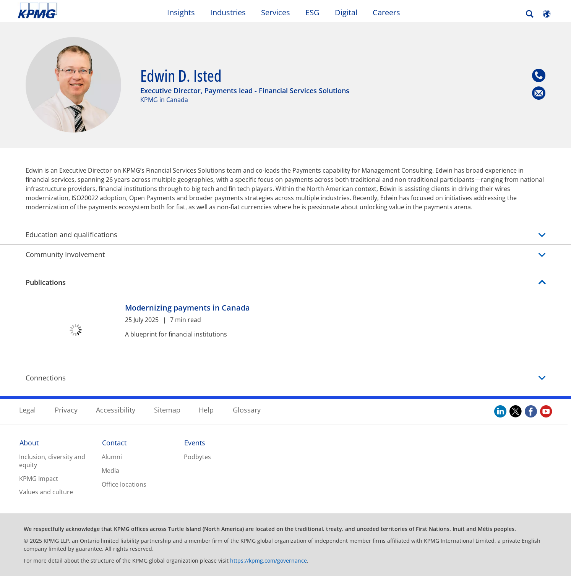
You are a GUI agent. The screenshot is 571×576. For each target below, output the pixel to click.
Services (275, 12)
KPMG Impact (38, 478)
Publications (46, 282)
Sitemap (167, 409)
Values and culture (46, 492)
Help (206, 409)
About (29, 442)
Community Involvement (285, 254)
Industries (228, 12)
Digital (346, 12)
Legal (27, 409)
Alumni (112, 457)
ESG (312, 12)
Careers (386, 12)
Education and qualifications (285, 234)
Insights (181, 12)
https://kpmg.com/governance (268, 560)
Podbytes (197, 457)
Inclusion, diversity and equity (52, 461)
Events (194, 442)
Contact (114, 442)
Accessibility (115, 409)
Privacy (66, 409)
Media (110, 470)
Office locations (124, 484)
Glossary (247, 409)
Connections (46, 377)
